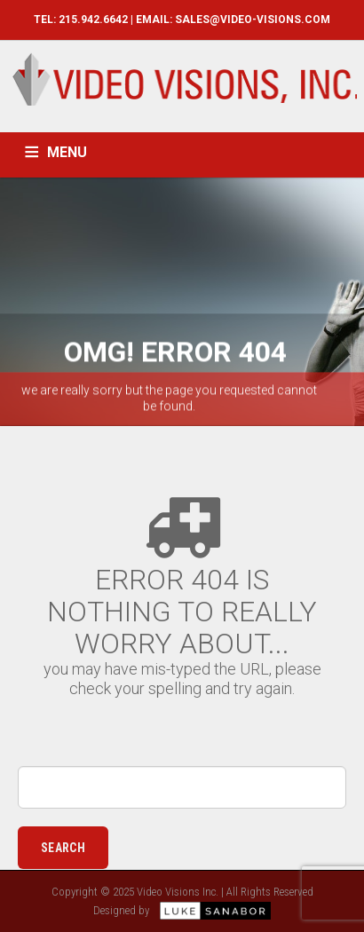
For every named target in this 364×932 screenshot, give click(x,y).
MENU (67, 152)
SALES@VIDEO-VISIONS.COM (252, 19)
